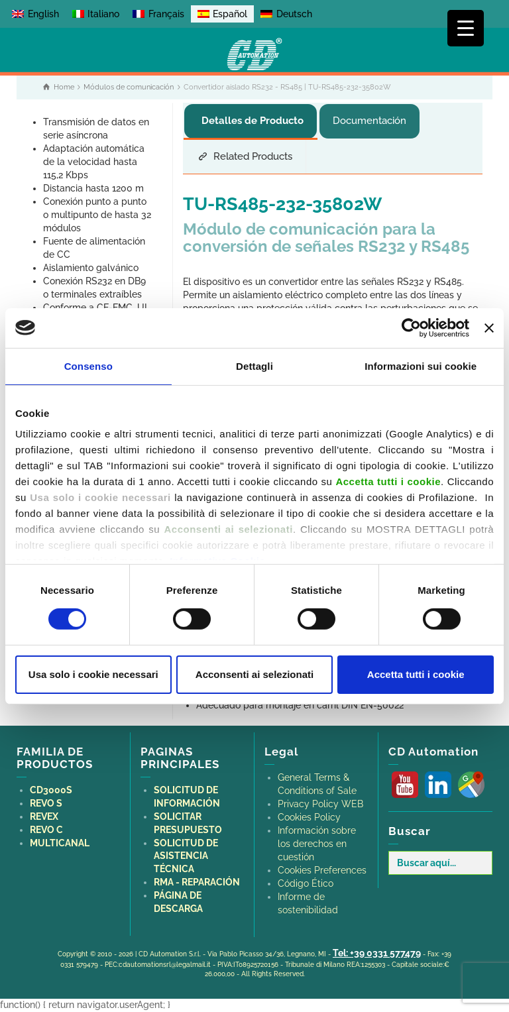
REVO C (46, 829)
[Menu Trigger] (465, 28)
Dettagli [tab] (254, 365)
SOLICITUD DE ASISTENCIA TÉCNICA (186, 856)
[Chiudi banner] (489, 327)
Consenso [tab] (88, 365)
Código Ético (305, 883)
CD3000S (51, 790)
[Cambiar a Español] (222, 14)
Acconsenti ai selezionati (254, 674)
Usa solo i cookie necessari (93, 674)
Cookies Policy (309, 817)
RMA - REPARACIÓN (197, 882)
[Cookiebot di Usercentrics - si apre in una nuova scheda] (411, 327)
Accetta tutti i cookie (416, 674)
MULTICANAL (59, 843)
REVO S (46, 803)
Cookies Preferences (322, 870)
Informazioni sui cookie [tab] (421, 365)
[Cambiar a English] (35, 14)
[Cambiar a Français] (158, 14)
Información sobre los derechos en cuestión (317, 843)
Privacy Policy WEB (320, 804)
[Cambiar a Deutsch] (286, 14)
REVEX (44, 816)
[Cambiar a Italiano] (96, 14)
